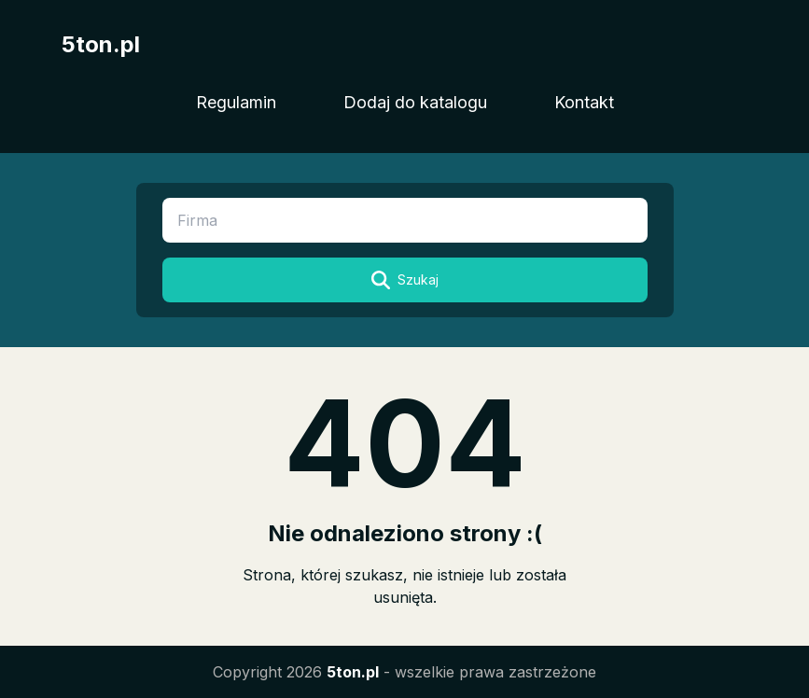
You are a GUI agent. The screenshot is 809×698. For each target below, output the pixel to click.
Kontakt (584, 102)
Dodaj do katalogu (415, 102)
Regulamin (236, 102)
